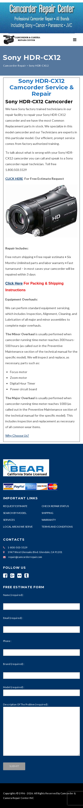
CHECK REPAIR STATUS (55, 506)
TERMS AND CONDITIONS (57, 526)
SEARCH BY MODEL (15, 513)
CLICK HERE (14, 178)
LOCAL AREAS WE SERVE (18, 526)
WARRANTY (49, 519)
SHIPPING (47, 513)
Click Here (14, 283)
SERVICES (9, 519)
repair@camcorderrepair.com (25, 556)
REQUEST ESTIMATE (15, 506)
